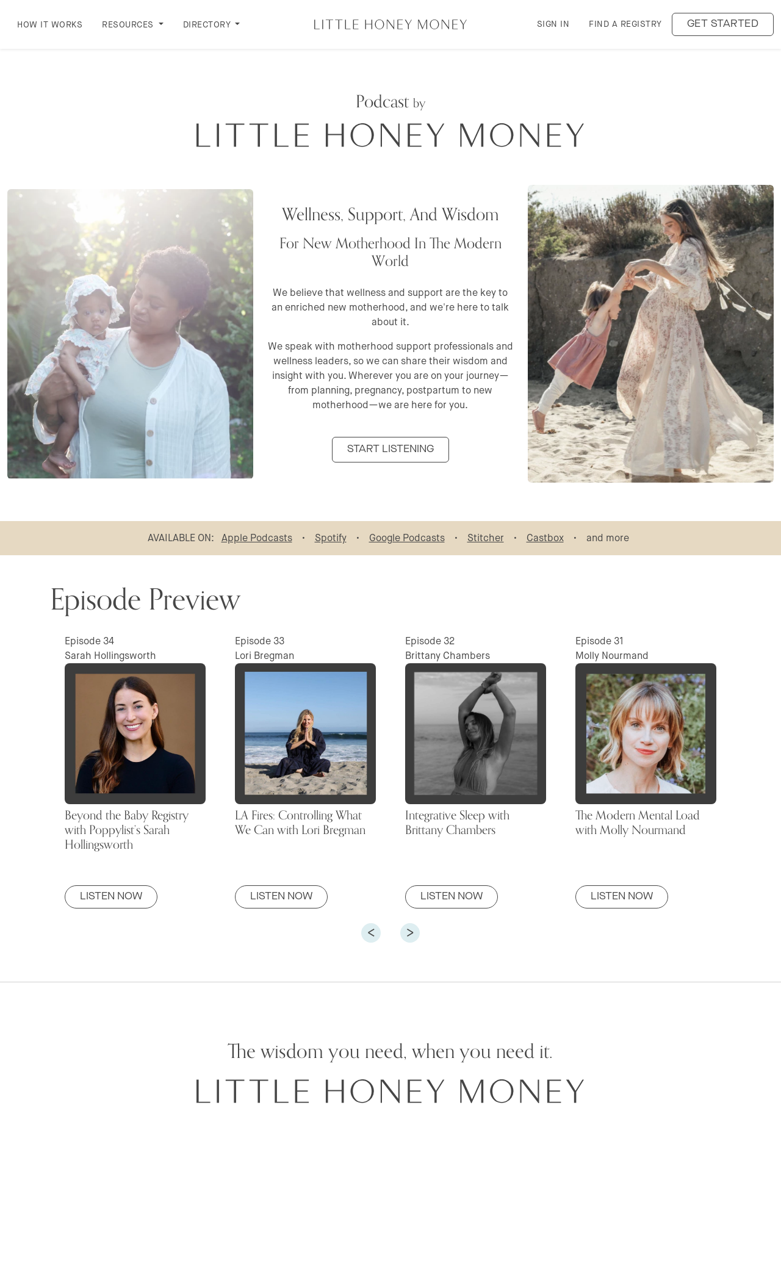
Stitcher (485, 538)
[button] (371, 933)
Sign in (553, 24)
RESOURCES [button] (129, 24)
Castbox (545, 538)
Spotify (331, 538)
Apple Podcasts (256, 538)
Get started (723, 24)
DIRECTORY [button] (208, 24)
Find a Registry (625, 24)
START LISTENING (390, 449)
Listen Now (111, 896)
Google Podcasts (407, 538)
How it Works (49, 24)
